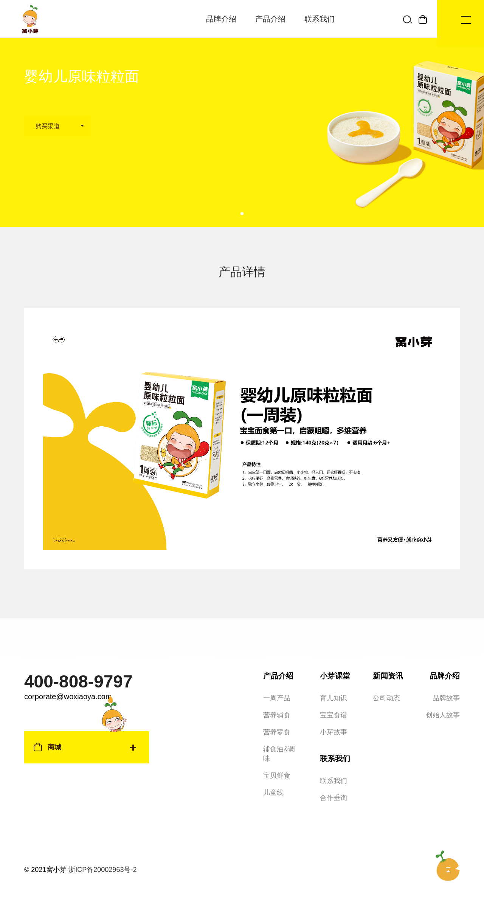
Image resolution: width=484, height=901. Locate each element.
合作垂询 (333, 782)
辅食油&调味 (279, 738)
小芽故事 (333, 717)
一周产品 (276, 683)
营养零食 (276, 717)
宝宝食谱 (333, 700)
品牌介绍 (221, 19)
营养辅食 (276, 700)
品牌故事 (446, 683)
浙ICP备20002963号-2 (102, 854)
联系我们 (319, 19)
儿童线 (273, 777)
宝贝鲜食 (276, 760)
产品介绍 (270, 19)
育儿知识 (333, 683)
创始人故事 (443, 700)
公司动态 (386, 683)
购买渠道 (48, 126)
